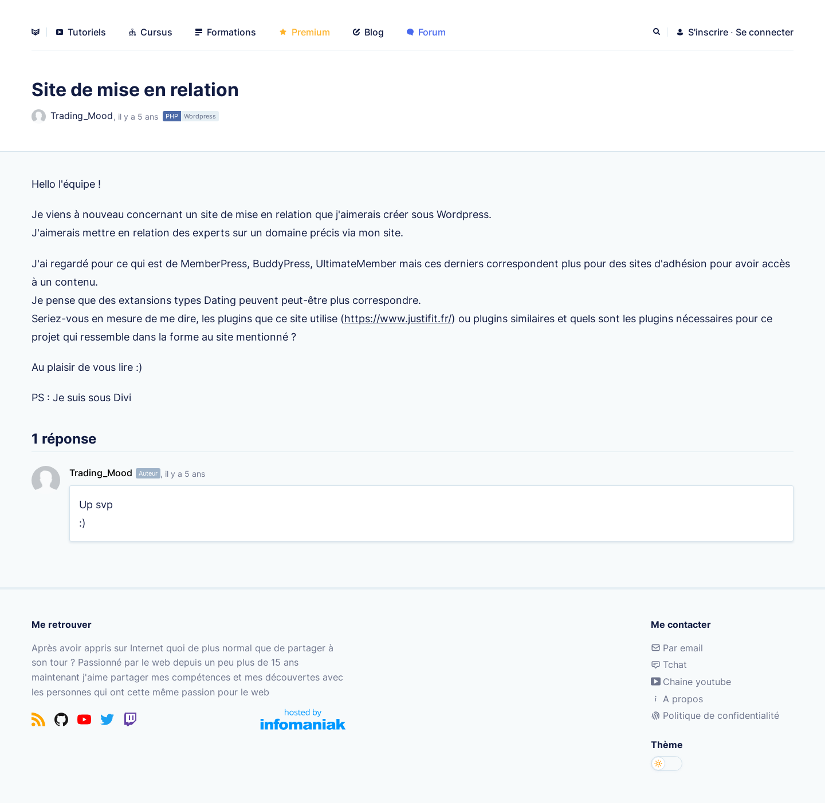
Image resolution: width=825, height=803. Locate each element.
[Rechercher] (657, 32)
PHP (172, 116)
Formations (225, 32)
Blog (368, 32)
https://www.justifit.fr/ (397, 318)
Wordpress (200, 116)
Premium (304, 32)
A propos (677, 699)
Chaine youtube (691, 681)
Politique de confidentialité (715, 715)
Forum (426, 32)
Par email (677, 648)
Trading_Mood (72, 116)
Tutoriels (81, 32)
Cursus (150, 32)
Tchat (669, 664)
